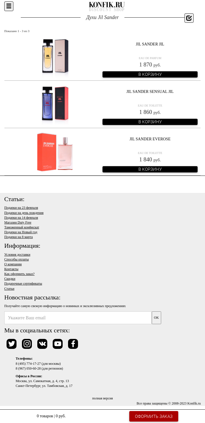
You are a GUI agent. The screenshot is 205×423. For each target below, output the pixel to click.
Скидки (9, 279)
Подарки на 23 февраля (21, 208)
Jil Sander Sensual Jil (150, 91)
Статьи (9, 289)
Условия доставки (17, 255)
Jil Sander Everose (150, 139)
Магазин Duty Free (17, 222)
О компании (13, 264)
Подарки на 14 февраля (21, 218)
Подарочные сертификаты (23, 284)
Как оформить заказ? (19, 274)
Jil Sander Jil (150, 44)
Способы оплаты (16, 259)
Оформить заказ (154, 416)
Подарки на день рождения (24, 213)
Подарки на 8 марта (18, 237)
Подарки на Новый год (20, 232)
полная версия (102, 398)
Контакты (11, 269)
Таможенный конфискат (21, 227)
